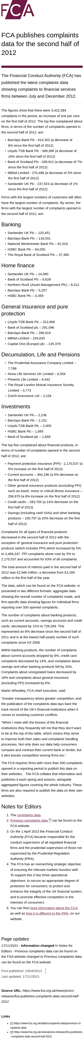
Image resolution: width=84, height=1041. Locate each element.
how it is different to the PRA (47, 913)
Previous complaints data (30, 820)
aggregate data (64, 591)
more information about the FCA (53, 908)
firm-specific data (14, 602)
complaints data (29, 815)
